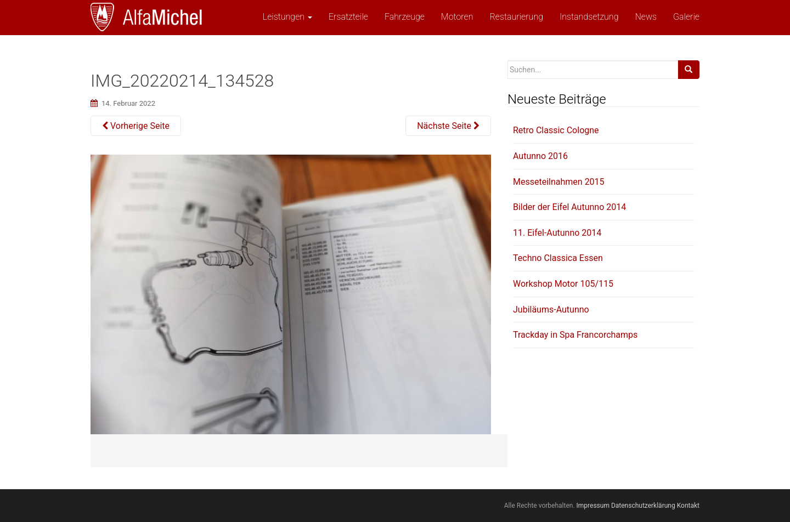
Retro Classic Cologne (556, 130)
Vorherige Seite (136, 126)
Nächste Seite (448, 126)
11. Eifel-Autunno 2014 (557, 233)
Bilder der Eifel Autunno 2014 (569, 207)
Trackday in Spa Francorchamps (575, 335)
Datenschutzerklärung (643, 505)
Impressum (593, 505)
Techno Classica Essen (558, 258)
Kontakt (688, 505)
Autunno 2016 (540, 156)
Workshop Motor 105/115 (563, 284)
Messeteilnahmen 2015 (559, 182)
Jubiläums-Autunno (551, 309)
